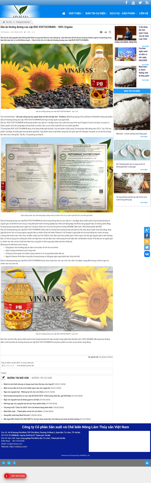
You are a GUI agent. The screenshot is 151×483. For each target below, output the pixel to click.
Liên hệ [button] (143, 13)
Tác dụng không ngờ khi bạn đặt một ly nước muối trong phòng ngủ (131, 198)
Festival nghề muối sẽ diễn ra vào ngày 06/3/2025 (143, 54)
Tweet (3, 373)
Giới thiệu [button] (76, 14)
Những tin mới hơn (18, 377)
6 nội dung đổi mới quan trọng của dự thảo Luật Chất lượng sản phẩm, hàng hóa (132, 34)
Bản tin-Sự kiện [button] (96, 14)
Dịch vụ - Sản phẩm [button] (123, 14)
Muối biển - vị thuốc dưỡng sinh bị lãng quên (144, 71)
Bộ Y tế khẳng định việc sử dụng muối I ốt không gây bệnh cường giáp (130, 165)
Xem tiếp (145, 46)
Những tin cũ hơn (42, 377)
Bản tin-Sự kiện (132, 91)
